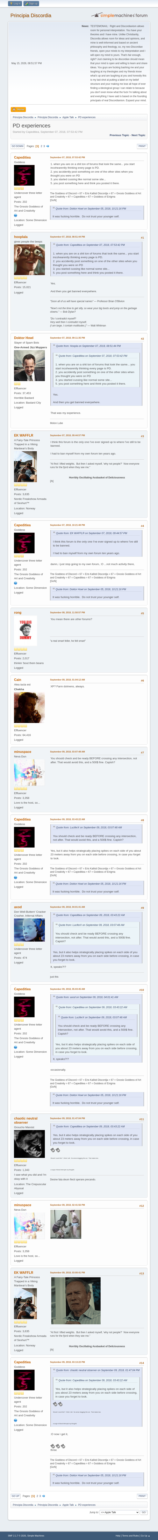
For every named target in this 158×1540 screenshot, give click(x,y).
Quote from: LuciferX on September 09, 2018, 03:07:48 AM (89, 827)
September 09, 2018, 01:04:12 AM (67, 679)
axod (18, 907)
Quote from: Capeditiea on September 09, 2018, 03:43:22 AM (90, 915)
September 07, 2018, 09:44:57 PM (67, 435)
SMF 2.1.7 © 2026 (17, 1535)
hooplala (21, 237)
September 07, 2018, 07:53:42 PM (67, 157)
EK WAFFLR (23, 435)
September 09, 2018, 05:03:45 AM (67, 989)
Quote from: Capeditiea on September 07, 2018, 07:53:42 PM (90, 245)
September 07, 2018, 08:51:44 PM (67, 236)
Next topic (138, 135)
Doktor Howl (23, 338)
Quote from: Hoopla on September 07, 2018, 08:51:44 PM (88, 346)
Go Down (17, 146)
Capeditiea (22, 157)
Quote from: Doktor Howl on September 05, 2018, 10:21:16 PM (91, 208)
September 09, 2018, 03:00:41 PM (67, 1272)
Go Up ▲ (145, 1535)
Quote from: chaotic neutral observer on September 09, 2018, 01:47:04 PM (97, 1370)
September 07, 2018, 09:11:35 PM (67, 338)
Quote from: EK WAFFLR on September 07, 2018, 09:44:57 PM (91, 533)
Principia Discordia (30, 15)
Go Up (15, 1496)
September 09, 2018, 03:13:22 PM (67, 1362)
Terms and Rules (130, 1535)
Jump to (93, 1512)
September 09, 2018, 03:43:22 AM (67, 819)
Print (142, 146)
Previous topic (119, 135)
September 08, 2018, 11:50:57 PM (67, 612)
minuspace (22, 752)
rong (17, 612)
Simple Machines (35, 1535)
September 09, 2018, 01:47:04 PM (67, 1118)
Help (118, 1535)
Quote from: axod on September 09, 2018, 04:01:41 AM (87, 997)
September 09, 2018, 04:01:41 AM (67, 907)
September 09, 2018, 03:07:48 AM (67, 751)
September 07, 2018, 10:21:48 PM (67, 525)
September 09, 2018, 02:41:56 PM (67, 1205)
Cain (17, 680)
